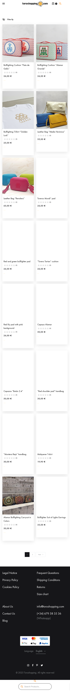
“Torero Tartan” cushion (47, 261)
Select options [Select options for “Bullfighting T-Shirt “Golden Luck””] (10, 147)
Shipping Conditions (48, 580)
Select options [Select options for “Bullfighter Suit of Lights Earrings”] (43, 529)
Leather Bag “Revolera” (14, 198)
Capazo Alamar (44, 324)
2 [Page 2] (32, 554)
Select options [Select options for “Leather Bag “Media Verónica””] (43, 144)
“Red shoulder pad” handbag (50, 391)
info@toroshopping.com (50, 606)
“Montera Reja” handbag (15, 454)
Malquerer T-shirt (44, 454)
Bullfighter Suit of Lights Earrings (51, 517)
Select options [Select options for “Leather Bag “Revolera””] (10, 210)
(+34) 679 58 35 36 (49, 613)
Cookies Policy (10, 587)
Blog (5, 620)
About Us (7, 606)
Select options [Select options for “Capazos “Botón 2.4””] (10, 403)
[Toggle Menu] (3, 3)
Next (40, 554)
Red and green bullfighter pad (17, 261)
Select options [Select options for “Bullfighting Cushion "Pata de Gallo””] (10, 80)
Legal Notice (9, 573)
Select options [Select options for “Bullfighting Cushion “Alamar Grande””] (43, 80)
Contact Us (8, 613)
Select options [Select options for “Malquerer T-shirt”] (43, 466)
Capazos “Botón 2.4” (13, 391)
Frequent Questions (48, 573)
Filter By (7, 19)
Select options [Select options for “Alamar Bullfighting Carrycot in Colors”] (10, 533)
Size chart (42, 594)
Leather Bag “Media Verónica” (51, 131)
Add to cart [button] (42, 210)
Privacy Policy (10, 580)
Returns (41, 587)
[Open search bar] (60, 4)
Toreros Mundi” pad (46, 198)
